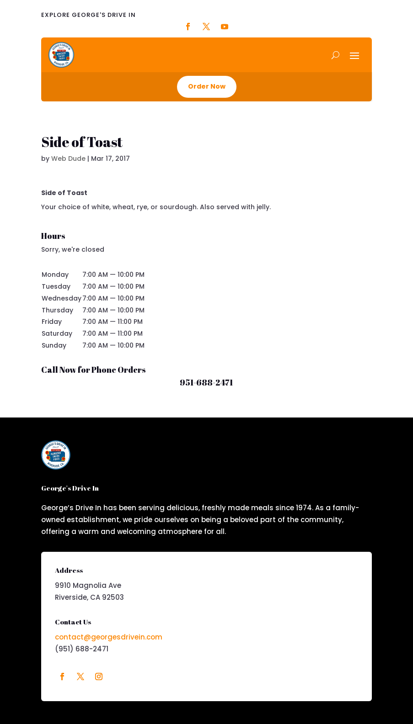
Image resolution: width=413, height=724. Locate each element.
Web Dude (68, 158)
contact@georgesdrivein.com (108, 637)
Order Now (206, 86)
